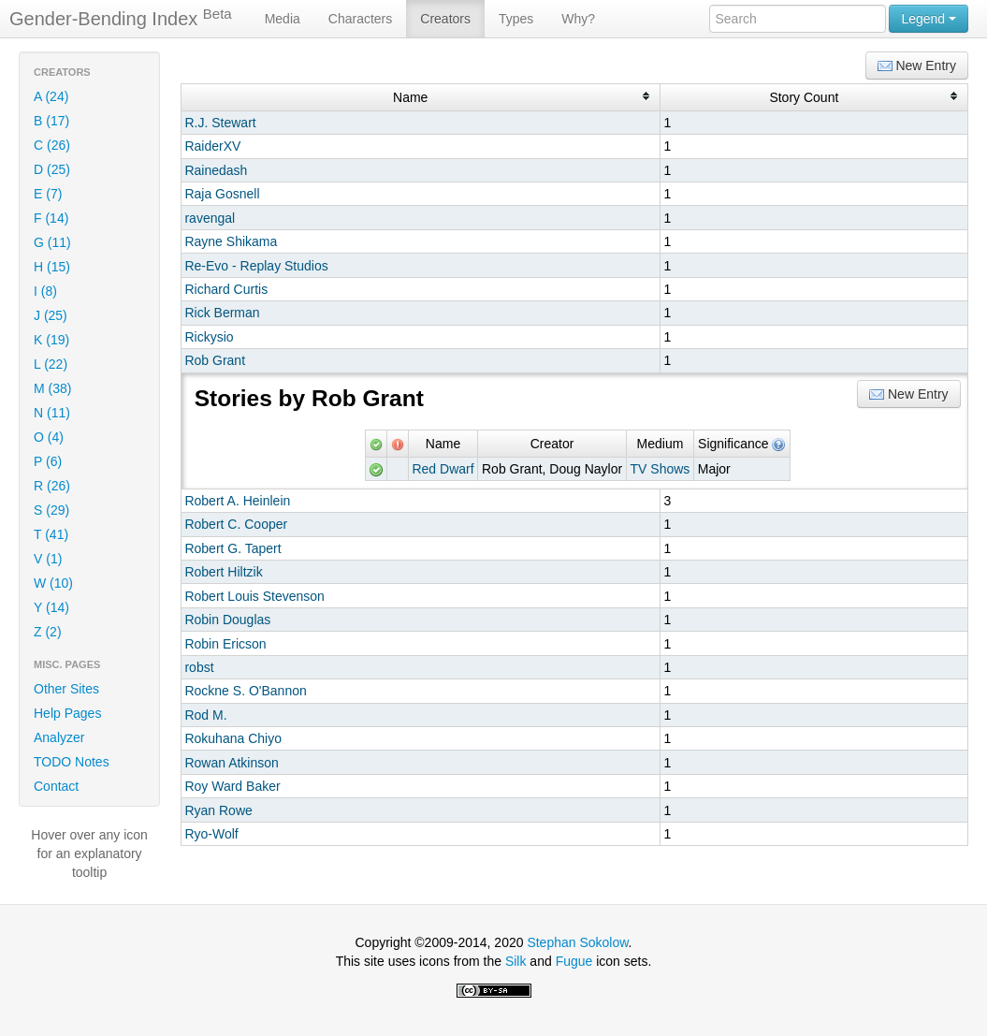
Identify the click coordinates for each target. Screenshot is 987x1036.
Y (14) (51, 607)
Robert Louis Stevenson (254, 596)
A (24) (51, 96)
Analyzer (59, 737)
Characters (360, 18)
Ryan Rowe (218, 810)
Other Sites (66, 688)
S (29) (51, 510)
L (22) (50, 364)
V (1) (48, 558)
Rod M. (205, 715)
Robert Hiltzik (223, 571)
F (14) (51, 218)
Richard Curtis (226, 289)
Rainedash (215, 170)
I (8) (45, 291)
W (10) (53, 583)
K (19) (51, 339)
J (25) (50, 315)
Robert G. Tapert (232, 548)
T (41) (51, 534)
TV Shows (660, 468)
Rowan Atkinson (231, 762)
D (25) (52, 169)
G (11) (52, 242)
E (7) (48, 193)
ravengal (209, 218)
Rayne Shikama (230, 241)
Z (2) (48, 631)
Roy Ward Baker (232, 786)
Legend (928, 18)
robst (198, 667)
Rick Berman (221, 312)
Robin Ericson (225, 643)
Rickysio (208, 336)
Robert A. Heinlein (237, 500)
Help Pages (67, 713)
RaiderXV (212, 146)
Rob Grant (214, 360)
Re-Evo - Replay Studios (255, 265)
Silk (516, 961)
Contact (56, 786)
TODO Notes (71, 761)
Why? (578, 18)
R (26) (52, 485)
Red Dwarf (442, 468)
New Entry (917, 66)
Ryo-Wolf (211, 833)
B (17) (51, 120)
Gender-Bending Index (120, 18)
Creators (445, 18)
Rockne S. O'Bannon (245, 690)
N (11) (52, 412)
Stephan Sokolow (577, 942)
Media (282, 18)
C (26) (52, 145)
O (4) (49, 437)
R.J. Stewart (219, 122)
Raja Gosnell (221, 193)
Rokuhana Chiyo (233, 738)
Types (516, 18)
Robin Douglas (227, 619)
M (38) (52, 388)
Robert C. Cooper (235, 524)
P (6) (48, 461)
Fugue (574, 961)
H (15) (52, 266)
